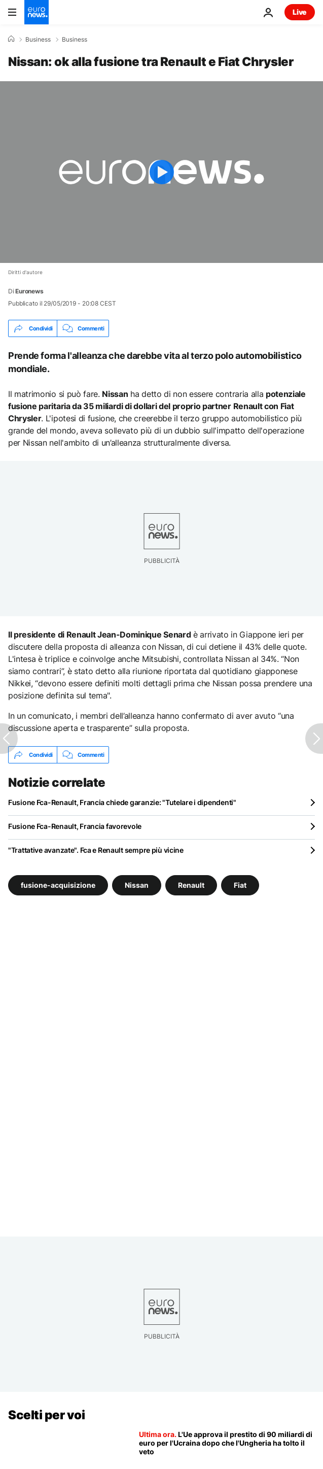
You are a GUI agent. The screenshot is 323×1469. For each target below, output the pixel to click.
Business (38, 40)
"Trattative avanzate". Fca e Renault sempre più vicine (96, 850)
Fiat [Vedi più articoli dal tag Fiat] (240, 885)
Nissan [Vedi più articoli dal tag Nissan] (137, 885)
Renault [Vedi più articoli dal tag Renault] (191, 885)
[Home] (11, 39)
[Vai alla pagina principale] (36, 12)
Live (300, 12)
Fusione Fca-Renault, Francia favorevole (74, 826)
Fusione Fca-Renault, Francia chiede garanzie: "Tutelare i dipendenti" (122, 802)
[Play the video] (161, 172)
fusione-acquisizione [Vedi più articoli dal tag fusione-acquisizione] (58, 885)
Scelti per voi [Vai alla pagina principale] (46, 1415)
